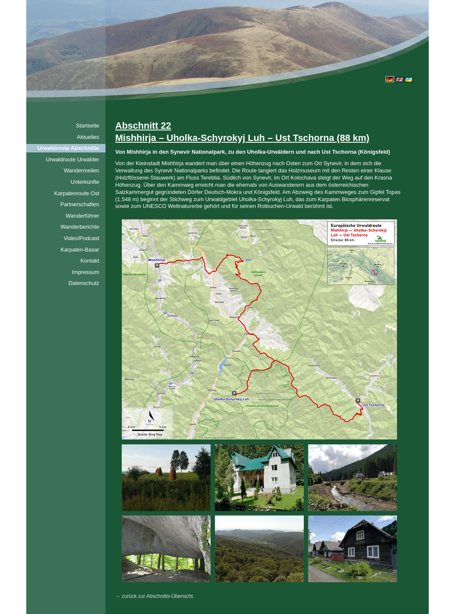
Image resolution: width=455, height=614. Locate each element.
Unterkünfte (85, 182)
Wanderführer (82, 216)
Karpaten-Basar (80, 249)
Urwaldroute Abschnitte (68, 148)
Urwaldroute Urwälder (72, 159)
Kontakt (89, 260)
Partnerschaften (79, 204)
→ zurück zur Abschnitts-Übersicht (154, 596)
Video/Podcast (81, 238)
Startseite (87, 125)
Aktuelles (88, 137)
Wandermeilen (81, 170)
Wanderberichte (80, 227)
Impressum (85, 272)
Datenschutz (84, 283)
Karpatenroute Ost (76, 193)
